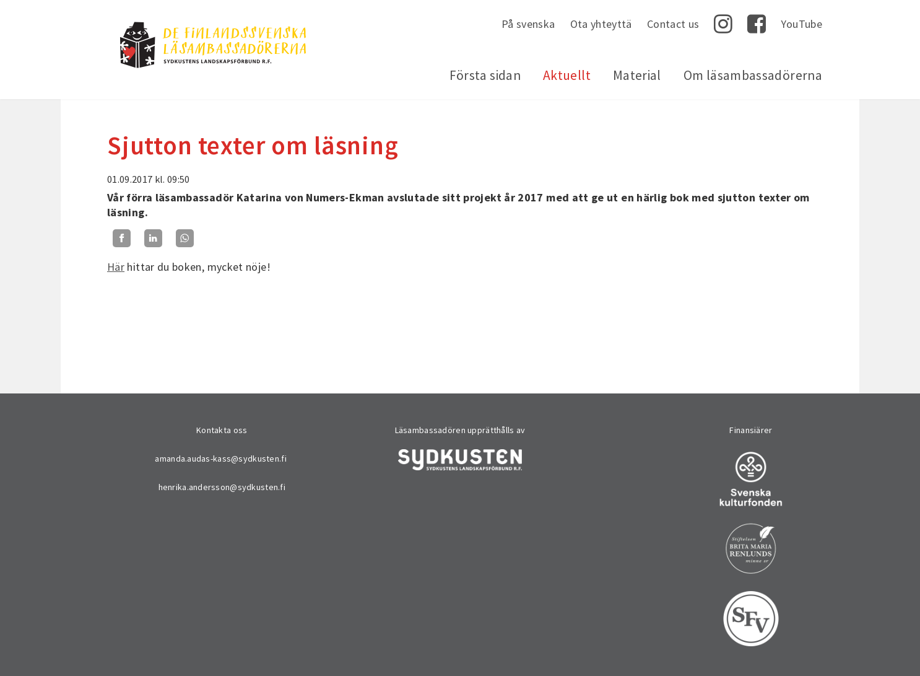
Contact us (673, 24)
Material (637, 75)
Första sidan (485, 75)
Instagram (723, 24)
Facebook (756, 24)
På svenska (528, 24)
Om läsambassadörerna (752, 75)
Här (115, 267)
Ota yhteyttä (601, 24)
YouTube (801, 24)
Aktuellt (567, 75)
